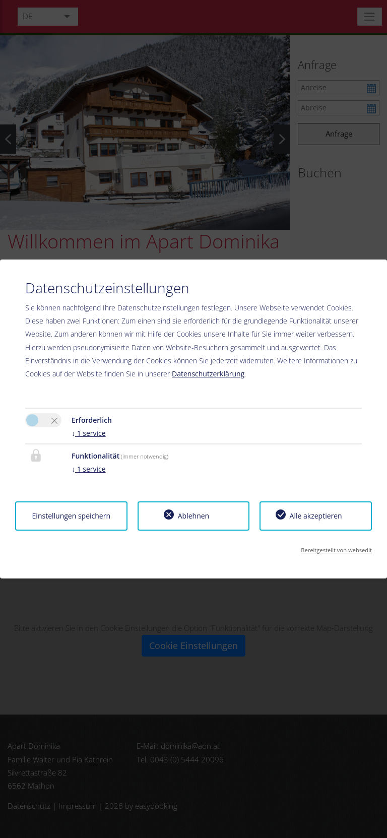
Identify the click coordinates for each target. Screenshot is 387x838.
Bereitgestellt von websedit (336, 550)
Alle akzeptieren (316, 516)
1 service (89, 433)
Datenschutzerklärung (208, 373)
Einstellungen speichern (71, 516)
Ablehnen (193, 516)
